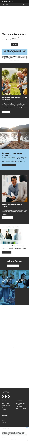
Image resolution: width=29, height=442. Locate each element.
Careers (3, 420)
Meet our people (6, 252)
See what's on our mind (13, 265)
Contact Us (4, 422)
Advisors (3, 407)
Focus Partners (19, 406)
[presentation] (14, 19)
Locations (4, 409)
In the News (4, 411)
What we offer (6, 112)
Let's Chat (14, 44)
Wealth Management (6, 403)
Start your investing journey (8, 165)
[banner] (6, 4)
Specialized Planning (6, 405)
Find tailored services (7, 217)
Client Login (4, 418)
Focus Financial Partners (21, 408)
